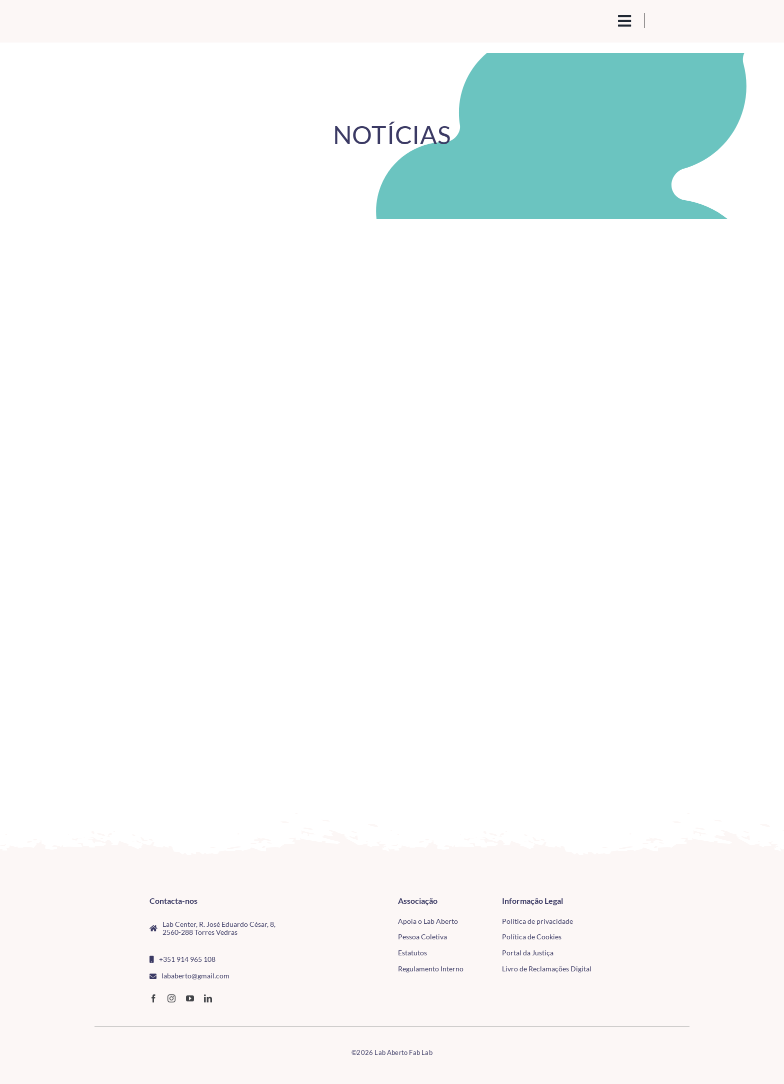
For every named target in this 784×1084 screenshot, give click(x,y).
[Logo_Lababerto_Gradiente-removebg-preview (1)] (163, 18)
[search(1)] (590, 20)
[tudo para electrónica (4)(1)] (631, 924)
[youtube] (190, 998)
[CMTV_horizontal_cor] (631, 900)
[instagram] (172, 998)
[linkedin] (208, 998)
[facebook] (154, 998)
